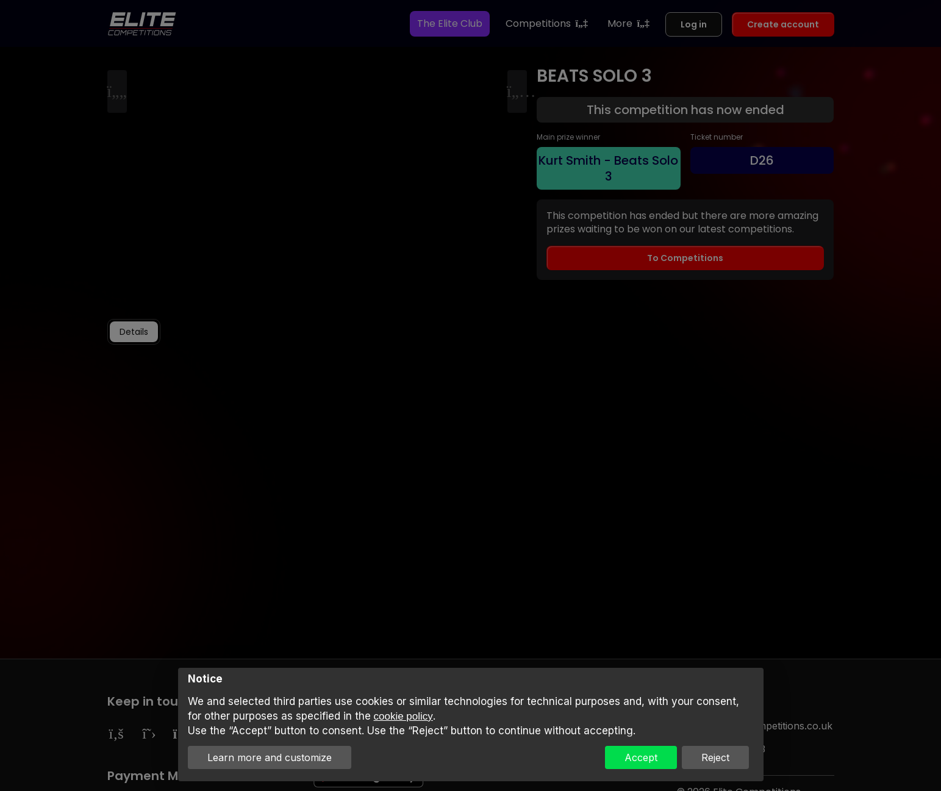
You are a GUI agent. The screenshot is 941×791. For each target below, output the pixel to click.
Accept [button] (640, 757)
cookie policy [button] (403, 716)
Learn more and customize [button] (269, 757)
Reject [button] (715, 757)
